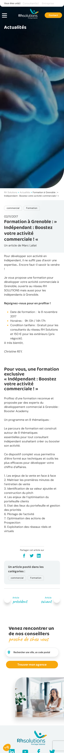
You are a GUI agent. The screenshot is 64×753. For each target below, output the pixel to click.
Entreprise (48, 3)
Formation (31, 208)
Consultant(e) (31, 3)
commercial (13, 208)
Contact (53, 15)
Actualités (25, 192)
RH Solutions (10, 192)
